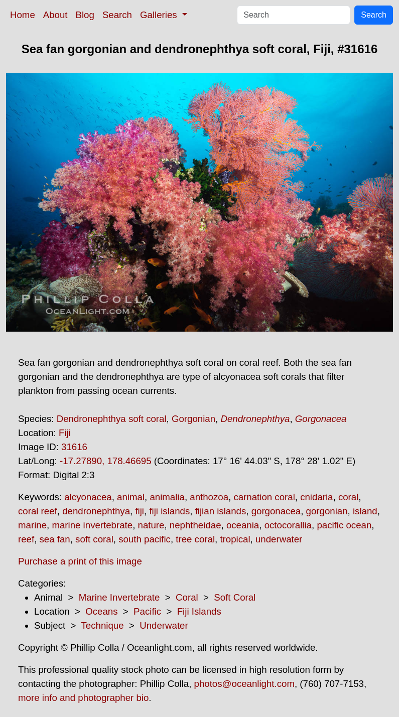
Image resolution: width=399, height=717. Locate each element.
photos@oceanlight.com (244, 683)
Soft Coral (234, 597)
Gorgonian (193, 418)
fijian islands (220, 511)
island (365, 511)
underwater (278, 539)
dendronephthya (96, 511)
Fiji (65, 432)
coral (348, 497)
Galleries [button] (160, 15)
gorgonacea (276, 511)
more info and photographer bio (83, 697)
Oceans (101, 611)
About (55, 15)
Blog (85, 15)
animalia (167, 497)
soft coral (94, 539)
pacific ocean (344, 525)
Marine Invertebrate (119, 597)
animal (131, 497)
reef (26, 539)
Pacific (147, 611)
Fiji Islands (199, 611)
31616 (74, 447)
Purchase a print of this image (80, 561)
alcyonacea (87, 497)
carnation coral (264, 497)
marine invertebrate (92, 525)
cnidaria (316, 497)
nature (151, 525)
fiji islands (169, 511)
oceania (242, 525)
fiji (139, 511)
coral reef (37, 511)
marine (32, 525)
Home (22, 15)
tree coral (195, 539)
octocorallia (288, 525)
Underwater (164, 625)
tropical (235, 539)
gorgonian (327, 511)
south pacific (144, 539)
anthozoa (209, 497)
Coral (187, 597)
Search (117, 15)
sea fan (55, 539)
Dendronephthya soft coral (112, 418)
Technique (102, 625)
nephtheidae (195, 525)
